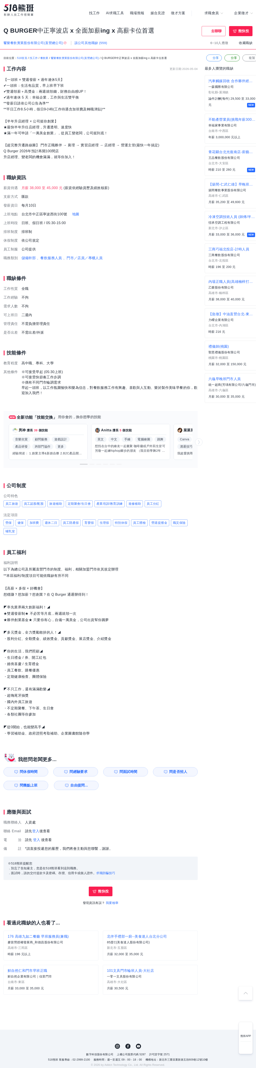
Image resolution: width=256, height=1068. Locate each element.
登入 (35, 831)
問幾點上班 (29, 785)
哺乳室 (10, 531)
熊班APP (245, 1036)
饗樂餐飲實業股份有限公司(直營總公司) (75, 58)
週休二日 (51, 522)
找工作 (94, 13)
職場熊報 (137, 13)
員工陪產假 (71, 522)
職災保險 (179, 522)
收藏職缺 (245, 43)
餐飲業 (44, 58)
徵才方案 (178, 13)
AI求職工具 (115, 13)
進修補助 (134, 503)
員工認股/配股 (34, 503)
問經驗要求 (78, 772)
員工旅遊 (11, 503)
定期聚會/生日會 (79, 503)
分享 (213, 58)
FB (128, 1046)
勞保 (8, 522)
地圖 (75, 214)
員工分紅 (153, 503)
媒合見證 (158, 13)
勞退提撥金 (159, 522)
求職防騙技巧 (105, 873)
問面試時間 (128, 772)
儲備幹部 (28, 258)
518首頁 (22, 58)
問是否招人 (178, 772)
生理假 (104, 522)
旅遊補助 (55, 503)
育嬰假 (89, 522)
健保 (21, 522)
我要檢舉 (112, 903)
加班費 (34, 522)
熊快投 (243, 31)
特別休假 (121, 522)
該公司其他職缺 (91, 43)
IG (117, 1046)
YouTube (138, 1046)
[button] (84, 464)
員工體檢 (139, 522)
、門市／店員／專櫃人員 (83, 258)
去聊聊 (216, 31)
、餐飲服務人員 (49, 258)
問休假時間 (29, 772)
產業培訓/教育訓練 (109, 503)
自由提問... (79, 785)
